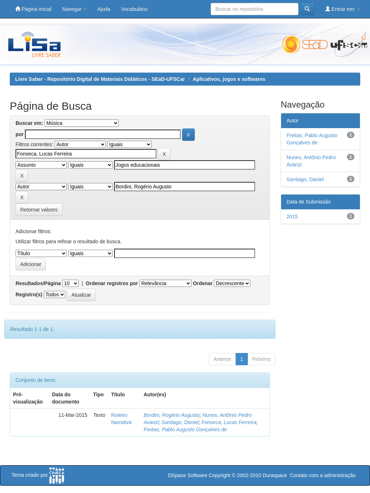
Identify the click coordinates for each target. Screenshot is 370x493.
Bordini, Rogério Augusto (171, 415)
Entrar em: (342, 9)
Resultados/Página (38, 283)
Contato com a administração (323, 475)
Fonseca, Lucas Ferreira (228, 422)
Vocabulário (134, 9)
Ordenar (202, 283)
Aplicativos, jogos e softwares (229, 79)
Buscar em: (29, 123)
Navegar (74, 9)
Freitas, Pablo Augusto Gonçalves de (185, 429)
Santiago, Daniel (180, 422)
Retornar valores (39, 210)
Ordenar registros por (112, 283)
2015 (292, 216)
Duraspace (275, 475)
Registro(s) (29, 294)
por (20, 134)
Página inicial (33, 9)
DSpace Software (187, 475)
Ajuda (103, 9)
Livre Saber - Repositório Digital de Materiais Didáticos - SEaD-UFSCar (100, 79)
